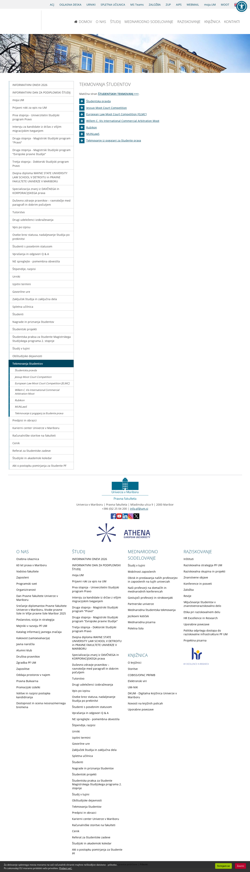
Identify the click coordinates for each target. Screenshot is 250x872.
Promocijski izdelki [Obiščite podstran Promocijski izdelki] (28, 687)
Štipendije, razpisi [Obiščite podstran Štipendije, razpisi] (24, 269)
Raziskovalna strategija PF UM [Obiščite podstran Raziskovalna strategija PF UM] (203, 565)
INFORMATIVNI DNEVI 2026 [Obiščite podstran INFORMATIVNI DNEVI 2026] (29, 85)
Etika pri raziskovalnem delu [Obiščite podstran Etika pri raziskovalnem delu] (202, 612)
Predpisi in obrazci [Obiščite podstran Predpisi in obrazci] (24, 420)
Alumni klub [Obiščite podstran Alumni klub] (24, 650)
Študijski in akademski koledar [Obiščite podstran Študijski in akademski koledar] (32, 458)
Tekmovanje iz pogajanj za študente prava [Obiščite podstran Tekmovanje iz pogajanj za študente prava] (113, 140)
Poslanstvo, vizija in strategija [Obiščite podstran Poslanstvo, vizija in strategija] (35, 619)
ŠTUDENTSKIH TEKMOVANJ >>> (118, 94)
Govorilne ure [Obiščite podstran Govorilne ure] (21, 292)
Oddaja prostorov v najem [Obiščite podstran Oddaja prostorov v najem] (33, 675)
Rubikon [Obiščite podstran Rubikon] (91, 127)
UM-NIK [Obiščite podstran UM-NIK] (133, 687)
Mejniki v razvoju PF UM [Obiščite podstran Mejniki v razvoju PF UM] (31, 626)
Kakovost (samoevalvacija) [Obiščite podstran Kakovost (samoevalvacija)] (33, 638)
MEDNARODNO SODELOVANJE (149, 21)
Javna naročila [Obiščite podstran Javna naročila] (25, 644)
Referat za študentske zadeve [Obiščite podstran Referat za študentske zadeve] (31, 451)
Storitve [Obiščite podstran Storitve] (133, 669)
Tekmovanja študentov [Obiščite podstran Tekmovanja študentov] (27, 363)
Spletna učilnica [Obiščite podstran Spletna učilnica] (22, 306)
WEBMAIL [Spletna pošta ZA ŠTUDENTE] (193, 4)
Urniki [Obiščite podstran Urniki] (16, 276)
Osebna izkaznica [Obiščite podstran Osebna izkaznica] (27, 559)
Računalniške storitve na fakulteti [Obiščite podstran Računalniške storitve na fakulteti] (34, 435)
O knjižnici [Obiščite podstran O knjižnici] (134, 662)
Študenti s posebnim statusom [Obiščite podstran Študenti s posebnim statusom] (32, 246)
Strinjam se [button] (223, 866)
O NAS (101, 21)
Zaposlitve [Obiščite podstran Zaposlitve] (23, 669)
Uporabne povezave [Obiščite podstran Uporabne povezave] (196, 624)
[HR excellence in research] (196, 664)
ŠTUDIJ (115, 21)
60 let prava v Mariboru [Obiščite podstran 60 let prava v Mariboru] (31, 565)
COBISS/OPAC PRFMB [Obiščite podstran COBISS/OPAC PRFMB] (141, 675)
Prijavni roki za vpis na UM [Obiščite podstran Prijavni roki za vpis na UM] (29, 107)
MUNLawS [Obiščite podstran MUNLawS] (92, 134)
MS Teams (137, 4)
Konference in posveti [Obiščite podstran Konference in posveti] (198, 583)
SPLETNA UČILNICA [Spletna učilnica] (113, 4)
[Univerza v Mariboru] (20, 20)
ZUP (168, 4)
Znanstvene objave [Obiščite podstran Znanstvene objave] (196, 577)
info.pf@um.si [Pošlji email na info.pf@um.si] (139, 508)
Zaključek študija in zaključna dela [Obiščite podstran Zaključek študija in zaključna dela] (34, 299)
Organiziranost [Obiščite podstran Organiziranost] (26, 590)
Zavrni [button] (240, 866)
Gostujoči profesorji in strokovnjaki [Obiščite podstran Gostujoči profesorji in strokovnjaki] (150, 597)
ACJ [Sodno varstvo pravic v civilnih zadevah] (52, 4)
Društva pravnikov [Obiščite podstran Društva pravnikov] (28, 656)
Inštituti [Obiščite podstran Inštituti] (189, 559)
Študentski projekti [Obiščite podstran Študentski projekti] (24, 329)
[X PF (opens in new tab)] (136, 518)
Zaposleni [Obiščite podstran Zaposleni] (22, 577)
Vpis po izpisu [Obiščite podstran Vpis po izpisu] (21, 227)
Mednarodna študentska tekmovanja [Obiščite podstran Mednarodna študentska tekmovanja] (152, 610)
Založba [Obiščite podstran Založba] (189, 590)
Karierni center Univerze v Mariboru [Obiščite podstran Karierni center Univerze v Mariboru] (35, 428)
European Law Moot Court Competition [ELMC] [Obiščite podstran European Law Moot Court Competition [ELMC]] (116, 114)
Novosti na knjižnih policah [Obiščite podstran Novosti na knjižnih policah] (145, 703)
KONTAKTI (232, 21)
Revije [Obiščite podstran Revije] (187, 596)
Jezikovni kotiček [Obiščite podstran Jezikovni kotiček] (138, 616)
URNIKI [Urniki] (91, 4)
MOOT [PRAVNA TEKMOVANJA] (225, 4)
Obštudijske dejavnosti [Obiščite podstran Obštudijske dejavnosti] (27, 356)
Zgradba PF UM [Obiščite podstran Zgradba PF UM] (26, 662)
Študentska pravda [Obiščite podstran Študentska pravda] (98, 101)
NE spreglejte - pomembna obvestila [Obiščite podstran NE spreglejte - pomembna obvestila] (36, 261)
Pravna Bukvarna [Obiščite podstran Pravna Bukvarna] (27, 681)
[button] (241, 6)
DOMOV (83, 21)
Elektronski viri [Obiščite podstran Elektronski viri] (137, 681)
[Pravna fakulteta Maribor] (54, 20)
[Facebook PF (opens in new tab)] (113, 518)
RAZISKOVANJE (188, 21)
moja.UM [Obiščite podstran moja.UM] (18, 100)
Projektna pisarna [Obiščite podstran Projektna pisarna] (195, 640)
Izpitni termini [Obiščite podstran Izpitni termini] (21, 284)
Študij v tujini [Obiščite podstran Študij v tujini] (21, 348)
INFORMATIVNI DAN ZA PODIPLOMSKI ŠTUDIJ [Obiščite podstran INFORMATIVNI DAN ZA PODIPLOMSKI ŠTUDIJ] (41, 92)
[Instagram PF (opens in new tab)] (130, 518)
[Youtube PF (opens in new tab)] (119, 518)
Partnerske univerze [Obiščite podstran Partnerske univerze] (141, 604)
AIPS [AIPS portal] (179, 4)
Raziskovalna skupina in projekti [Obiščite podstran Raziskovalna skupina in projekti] (204, 571)
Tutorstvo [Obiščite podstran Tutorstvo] (18, 212)
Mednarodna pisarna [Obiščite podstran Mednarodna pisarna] (141, 622)
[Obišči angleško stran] (236, 4)
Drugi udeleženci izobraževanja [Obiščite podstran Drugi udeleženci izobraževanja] (32, 220)
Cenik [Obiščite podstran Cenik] (16, 443)
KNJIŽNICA (212, 21)
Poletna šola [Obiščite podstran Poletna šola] (136, 628)
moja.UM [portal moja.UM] (210, 4)
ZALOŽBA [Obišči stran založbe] (155, 4)
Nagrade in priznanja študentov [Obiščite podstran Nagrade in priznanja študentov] (33, 322)
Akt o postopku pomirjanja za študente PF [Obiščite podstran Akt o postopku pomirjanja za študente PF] (39, 465)
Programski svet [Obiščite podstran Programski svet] (26, 583)
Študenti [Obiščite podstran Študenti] (18, 314)
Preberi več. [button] (65, 868)
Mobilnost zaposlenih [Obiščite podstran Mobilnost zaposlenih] (142, 571)
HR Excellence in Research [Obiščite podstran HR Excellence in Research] (201, 618)
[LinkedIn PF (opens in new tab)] (125, 518)
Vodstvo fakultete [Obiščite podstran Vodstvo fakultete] (27, 571)
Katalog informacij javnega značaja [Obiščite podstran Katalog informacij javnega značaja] (39, 632)
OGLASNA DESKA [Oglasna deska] (70, 4)
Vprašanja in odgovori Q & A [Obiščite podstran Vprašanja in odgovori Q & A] (30, 254)
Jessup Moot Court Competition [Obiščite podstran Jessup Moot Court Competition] (106, 108)
